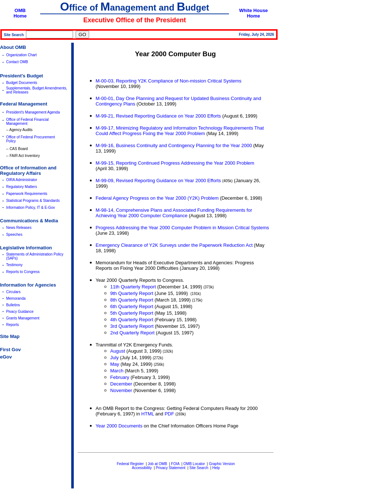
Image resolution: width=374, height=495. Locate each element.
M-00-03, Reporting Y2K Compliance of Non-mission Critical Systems (168, 81)
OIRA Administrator (21, 180)
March (116, 370)
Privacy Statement (170, 468)
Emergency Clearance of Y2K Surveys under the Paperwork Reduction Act (174, 245)
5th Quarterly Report (131, 313)
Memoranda (16, 298)
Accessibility (142, 468)
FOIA (175, 464)
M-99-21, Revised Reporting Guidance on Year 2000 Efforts (158, 116)
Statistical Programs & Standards (33, 201)
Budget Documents (21, 83)
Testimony (14, 265)
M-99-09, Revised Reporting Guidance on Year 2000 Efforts (158, 180)
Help (216, 468)
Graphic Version (222, 464)
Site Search (199, 468)
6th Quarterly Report (131, 306)
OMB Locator (194, 464)
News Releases (18, 228)
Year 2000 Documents (119, 426)
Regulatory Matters (21, 187)
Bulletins (13, 305)
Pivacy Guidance (20, 312)
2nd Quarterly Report (132, 332)
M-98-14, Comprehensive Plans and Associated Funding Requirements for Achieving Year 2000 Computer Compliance (174, 212)
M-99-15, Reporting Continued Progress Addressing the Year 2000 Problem (175, 163)
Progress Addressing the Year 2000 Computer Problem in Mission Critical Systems (182, 227)
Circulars (13, 292)
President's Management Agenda (33, 112)
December (121, 384)
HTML (147, 414)
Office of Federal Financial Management (27, 122)
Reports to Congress (23, 272)
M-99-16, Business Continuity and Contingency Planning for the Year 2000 (174, 145)
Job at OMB (157, 464)
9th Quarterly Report (131, 293)
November (121, 390)
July (114, 357)
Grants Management (22, 318)
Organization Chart (21, 55)
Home (20, 16)
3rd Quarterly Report (132, 326)
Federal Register (130, 464)
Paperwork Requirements (26, 194)
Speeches (14, 235)
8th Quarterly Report (131, 300)
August (117, 351)
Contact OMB (17, 62)
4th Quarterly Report (131, 319)
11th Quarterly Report (133, 286)
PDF (169, 414)
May (114, 364)
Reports (12, 325)
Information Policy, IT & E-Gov (30, 208)
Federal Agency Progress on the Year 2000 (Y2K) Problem (157, 198)
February (119, 377)
